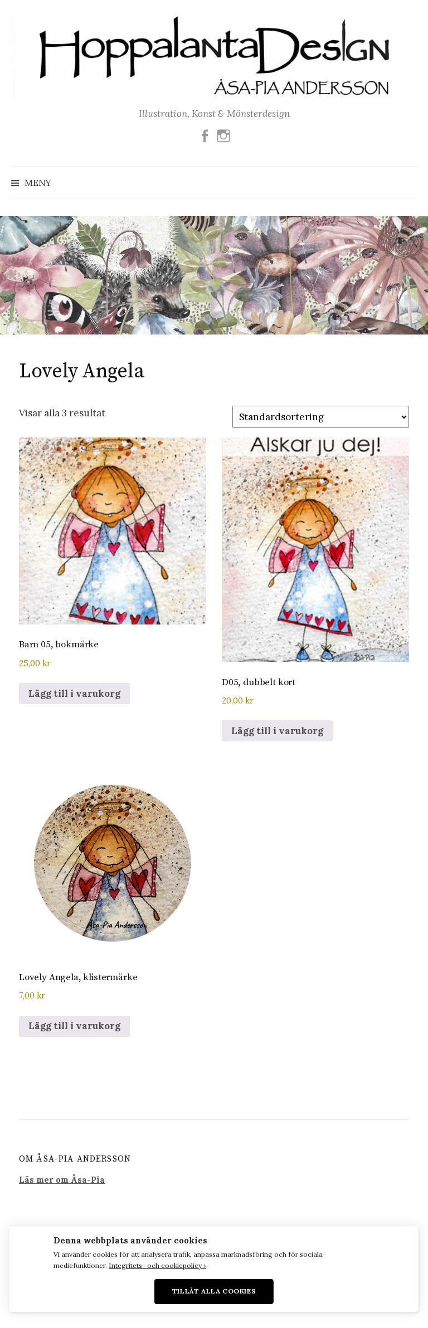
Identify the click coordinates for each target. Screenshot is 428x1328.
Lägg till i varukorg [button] (74, 693)
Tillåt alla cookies (214, 1291)
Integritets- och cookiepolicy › (157, 1265)
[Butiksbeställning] (320, 417)
